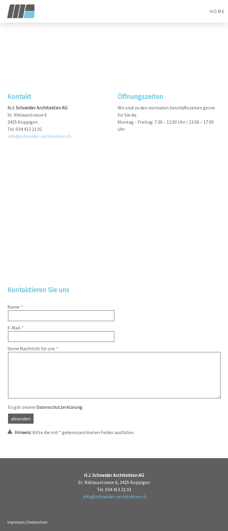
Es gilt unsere (45, 407)
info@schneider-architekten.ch (39, 136)
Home (217, 11)
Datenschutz (38, 522)
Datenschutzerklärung (60, 407)
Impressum (16, 522)
